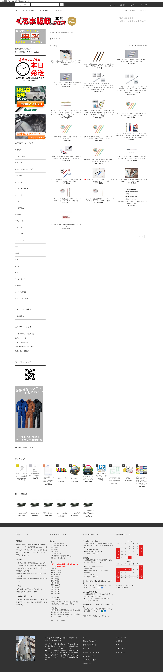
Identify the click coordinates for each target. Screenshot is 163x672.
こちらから (61, 558)
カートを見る (120, 648)
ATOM (89, 663)
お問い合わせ (141, 10)
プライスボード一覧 (21, 342)
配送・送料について (89, 645)
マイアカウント (121, 637)
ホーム (17, 10)
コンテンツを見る (56, 10)
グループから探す (42, 10)
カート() (142, 5)
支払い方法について (89, 641)
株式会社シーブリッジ (58, 659)
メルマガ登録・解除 (128, 10)
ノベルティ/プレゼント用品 (60, 32)
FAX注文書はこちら (24, 447)
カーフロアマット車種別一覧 (24, 334)
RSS (84, 663)
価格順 (139, 45)
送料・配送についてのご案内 (24, 347)
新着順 (145, 45)
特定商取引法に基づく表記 (91, 652)
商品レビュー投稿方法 (22, 351)
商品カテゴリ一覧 (21, 338)
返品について (87, 648)
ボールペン (71, 32)
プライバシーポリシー (90, 656)
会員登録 (121, 5)
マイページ (110, 5)
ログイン (131, 5)
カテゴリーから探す (27, 10)
